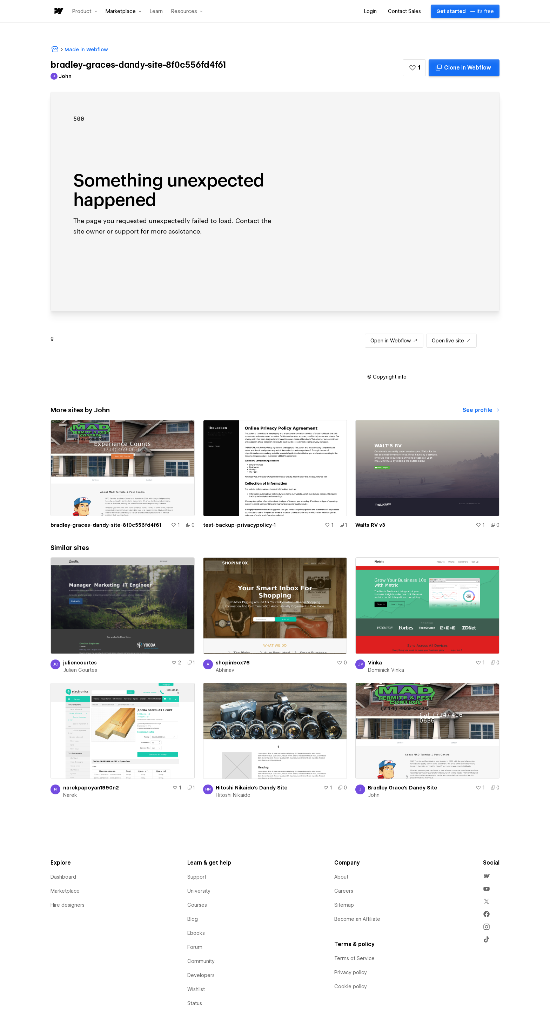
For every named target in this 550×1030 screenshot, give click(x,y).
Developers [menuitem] (201, 975)
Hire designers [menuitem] (68, 905)
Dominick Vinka (386, 670)
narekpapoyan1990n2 (91, 787)
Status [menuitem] (194, 1003)
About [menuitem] (341, 877)
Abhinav (225, 670)
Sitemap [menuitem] (344, 905)
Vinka (375, 662)
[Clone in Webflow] (464, 67)
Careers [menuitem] (343, 891)
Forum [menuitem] (194, 947)
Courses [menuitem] (197, 905)
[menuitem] (486, 876)
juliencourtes (80, 662)
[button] (84, 11)
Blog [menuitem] (192, 919)
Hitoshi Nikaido (233, 795)
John (374, 795)
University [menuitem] (198, 891)
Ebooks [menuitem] (196, 933)
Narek (70, 795)
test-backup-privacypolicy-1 (239, 525)
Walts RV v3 (370, 525)
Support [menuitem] (196, 877)
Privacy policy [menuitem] (350, 972)
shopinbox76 (233, 662)
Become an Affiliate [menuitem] (357, 919)
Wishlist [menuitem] (196, 989)
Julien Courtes (80, 670)
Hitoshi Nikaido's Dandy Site (251, 787)
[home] (58, 11)
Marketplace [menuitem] (65, 891)
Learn (156, 11)
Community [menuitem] (201, 961)
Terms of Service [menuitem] (354, 958)
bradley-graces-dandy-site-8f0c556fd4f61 (106, 525)
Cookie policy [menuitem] (350, 986)
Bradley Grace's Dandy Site (402, 787)
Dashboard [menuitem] (63, 877)
